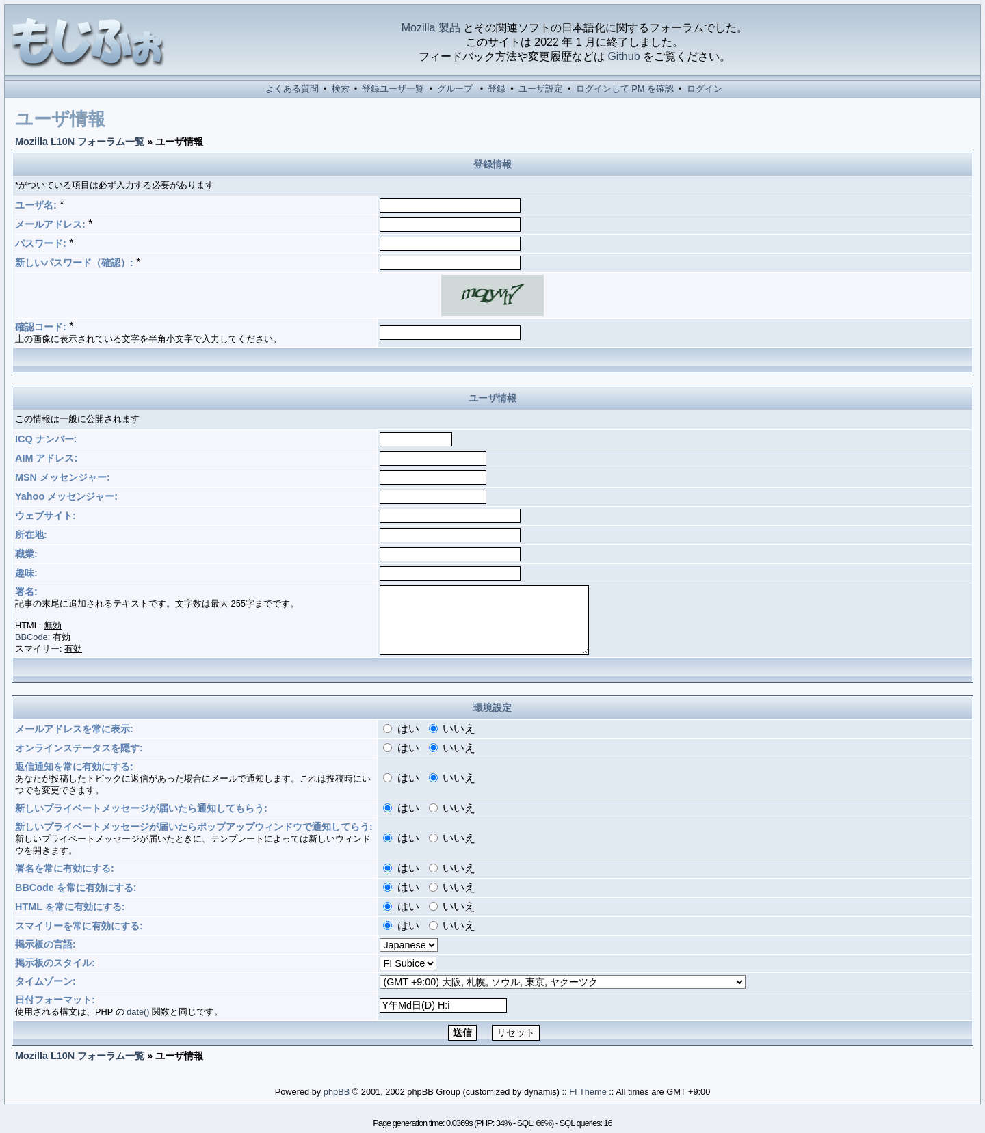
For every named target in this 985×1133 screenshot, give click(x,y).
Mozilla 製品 (431, 28)
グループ (455, 88)
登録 (496, 88)
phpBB (337, 1092)
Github (623, 56)
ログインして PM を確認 (625, 88)
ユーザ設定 (540, 88)
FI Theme (588, 1092)
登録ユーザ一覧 (393, 88)
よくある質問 (292, 88)
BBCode (31, 637)
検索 (341, 88)
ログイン (704, 88)
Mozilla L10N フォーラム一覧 (79, 141)
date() (138, 1012)
